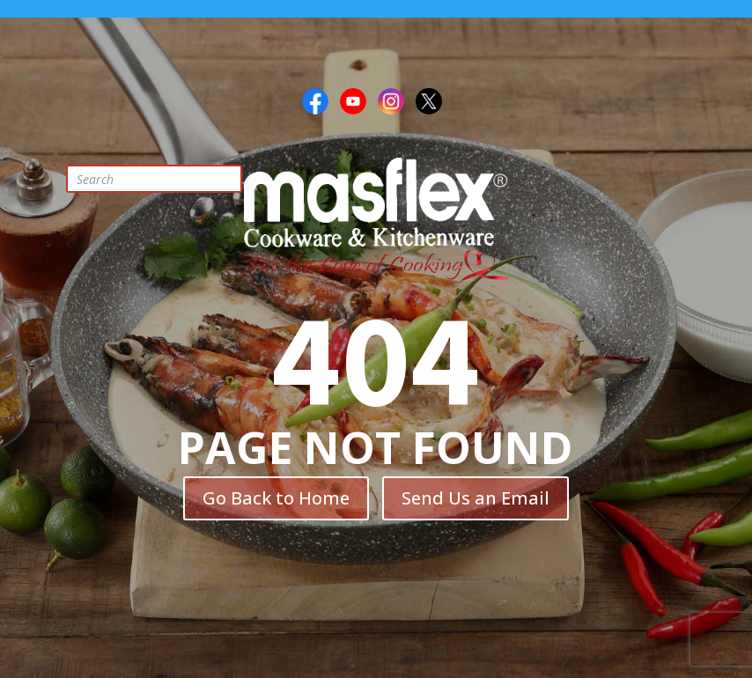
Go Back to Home (276, 498)
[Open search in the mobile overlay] (167, 179)
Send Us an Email (475, 498)
